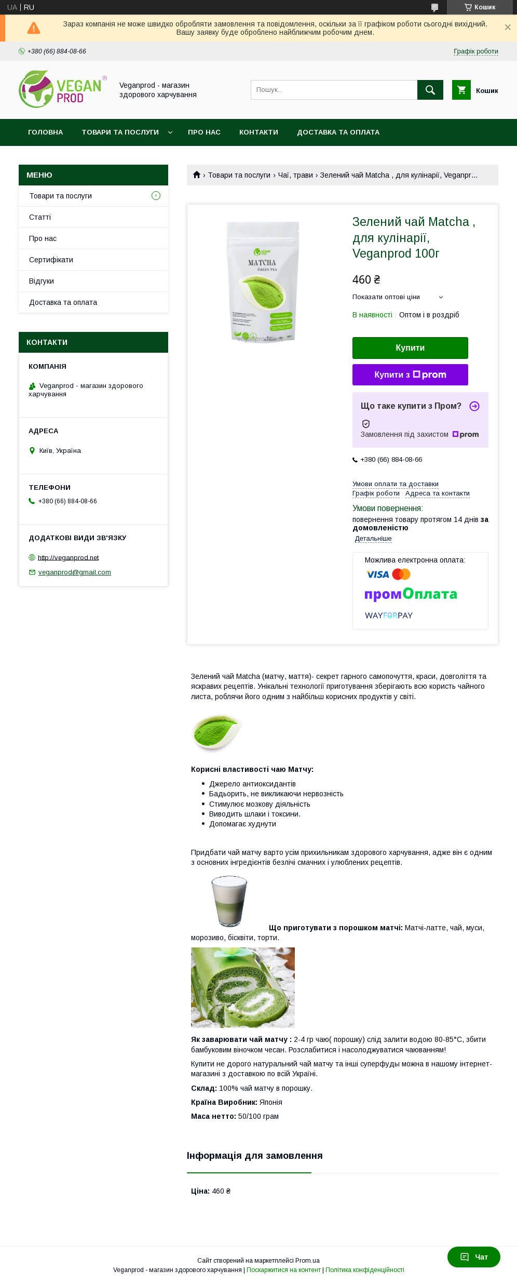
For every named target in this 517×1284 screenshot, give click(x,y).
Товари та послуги (120, 132)
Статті (40, 217)
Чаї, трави (295, 175)
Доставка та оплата (338, 132)
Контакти (258, 132)
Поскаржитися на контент (284, 1270)
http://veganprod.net (68, 557)
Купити (410, 347)
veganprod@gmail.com (74, 572)
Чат (474, 1257)
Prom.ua (307, 1260)
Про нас (204, 132)
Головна (45, 132)
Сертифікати (51, 260)
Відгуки (41, 281)
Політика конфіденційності (364, 1270)
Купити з (410, 375)
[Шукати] (430, 90)
